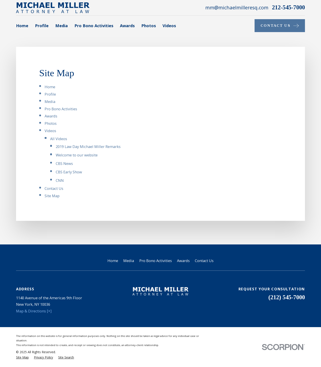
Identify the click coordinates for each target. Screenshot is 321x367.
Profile (50, 94)
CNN (60, 180)
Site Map (52, 195)
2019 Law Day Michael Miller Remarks (88, 146)
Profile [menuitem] (42, 25)
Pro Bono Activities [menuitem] (93, 25)
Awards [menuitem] (127, 25)
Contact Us (54, 188)
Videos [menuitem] (169, 25)
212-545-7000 (288, 7)
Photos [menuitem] (148, 25)
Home (50, 86)
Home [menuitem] (22, 25)
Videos (50, 130)
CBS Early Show (69, 171)
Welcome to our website (77, 155)
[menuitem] (22, 357)
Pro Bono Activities (61, 108)
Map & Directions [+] (33, 311)
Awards (51, 116)
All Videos (58, 138)
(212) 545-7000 (286, 297)
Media (50, 101)
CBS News (64, 163)
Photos (51, 123)
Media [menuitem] (61, 25)
